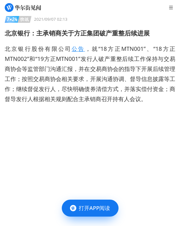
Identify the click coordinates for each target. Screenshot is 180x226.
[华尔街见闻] (23, 7)
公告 (78, 48)
